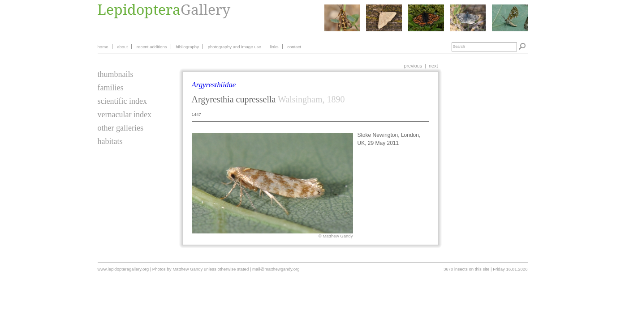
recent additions (152, 46)
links (274, 46)
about (122, 46)
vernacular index (124, 114)
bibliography (187, 46)
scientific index (122, 101)
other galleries (120, 127)
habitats (110, 141)
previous (413, 65)
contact (294, 46)
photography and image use (234, 46)
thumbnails (116, 74)
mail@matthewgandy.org (276, 269)
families (111, 87)
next (433, 65)
